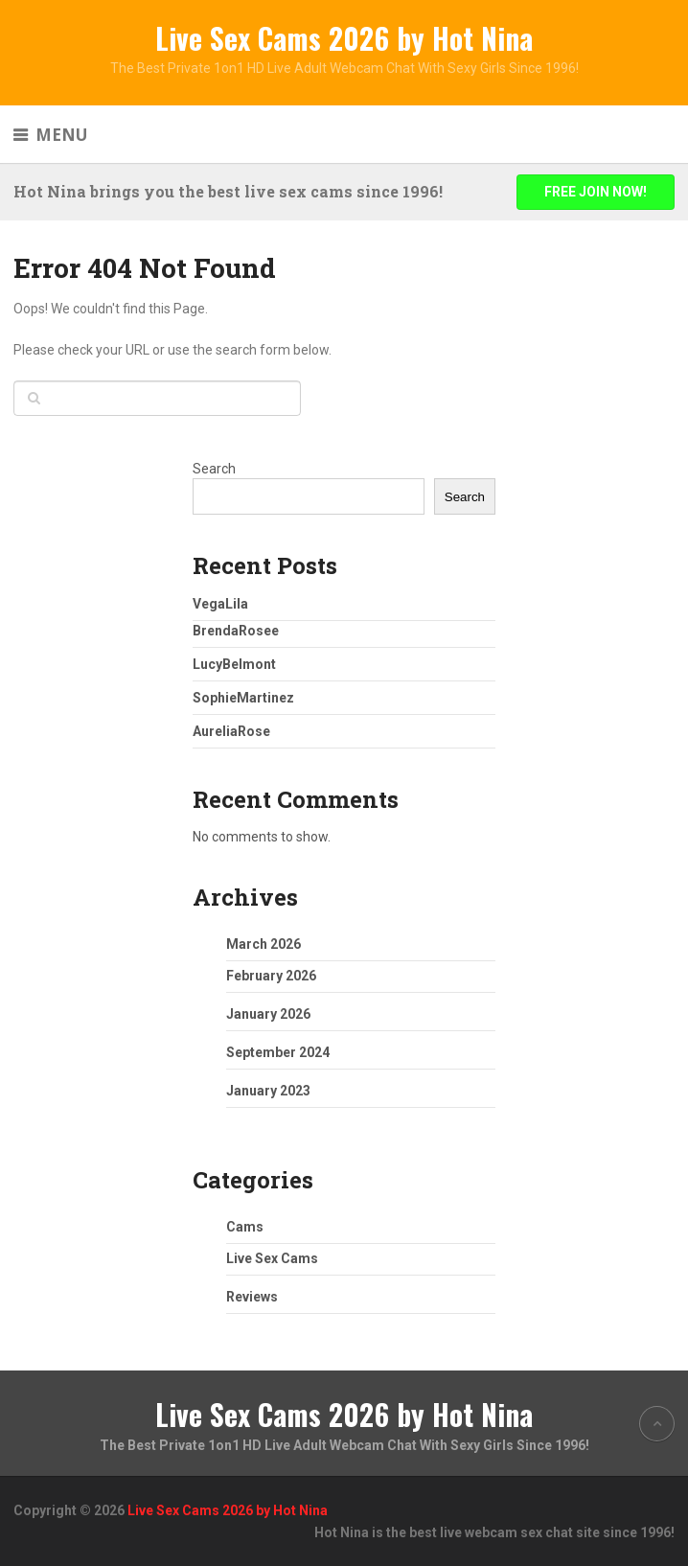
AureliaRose (231, 731)
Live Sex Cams (272, 1258)
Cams (245, 1226)
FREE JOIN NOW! (595, 191)
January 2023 (268, 1090)
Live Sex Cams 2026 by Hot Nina (344, 37)
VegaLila (220, 603)
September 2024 (278, 1052)
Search (214, 468)
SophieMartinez (243, 697)
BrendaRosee (236, 630)
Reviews (252, 1296)
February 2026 (271, 975)
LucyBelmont (234, 664)
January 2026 (268, 1014)
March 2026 (263, 944)
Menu (61, 135)
